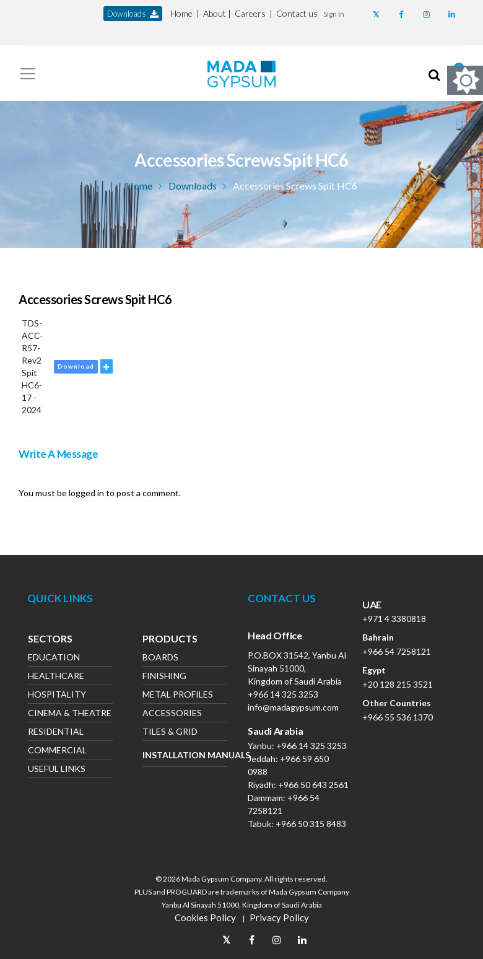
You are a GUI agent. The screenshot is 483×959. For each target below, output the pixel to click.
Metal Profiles (177, 695)
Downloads (192, 185)
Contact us (297, 13)
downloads (133, 14)
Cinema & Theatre (69, 714)
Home (181, 13)
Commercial (57, 751)
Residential (56, 733)
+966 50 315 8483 (311, 823)
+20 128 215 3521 (397, 684)
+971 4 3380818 (394, 618)
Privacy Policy (279, 917)
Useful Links (56, 770)
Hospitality (57, 695)
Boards (160, 658)
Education (54, 658)
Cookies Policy (205, 917)
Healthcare (56, 677)
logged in (86, 493)
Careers (250, 13)
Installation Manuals (184, 755)
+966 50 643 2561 (313, 784)
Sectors (50, 640)
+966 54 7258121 (396, 651)
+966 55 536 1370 (397, 717)
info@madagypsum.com (293, 707)
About (214, 13)
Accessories (172, 714)
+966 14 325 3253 (283, 694)
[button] (333, 13)
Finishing (164, 677)
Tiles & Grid (170, 733)
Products (170, 640)
